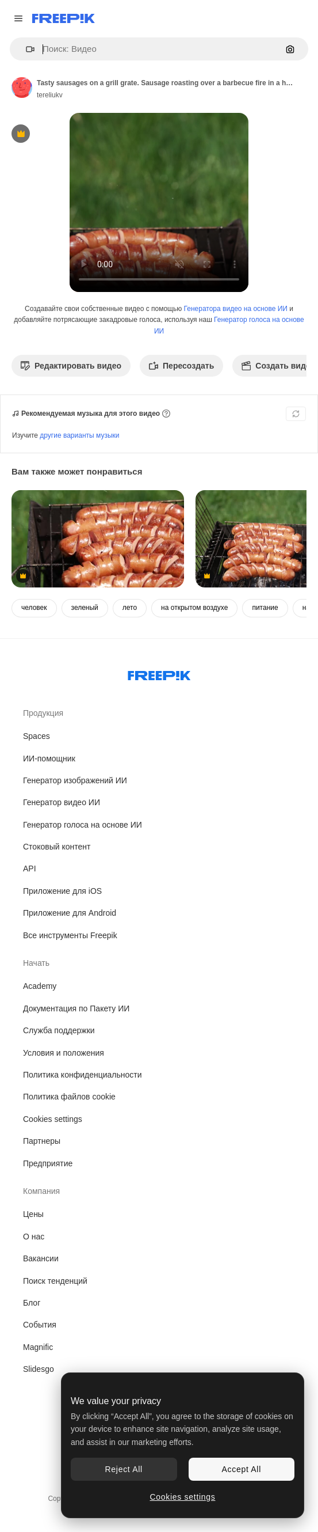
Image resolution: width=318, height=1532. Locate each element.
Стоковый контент (56, 846)
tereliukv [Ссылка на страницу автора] (50, 95)
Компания (41, 1191)
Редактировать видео (71, 365)
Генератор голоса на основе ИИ (82, 824)
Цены (33, 1214)
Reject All (124, 1469)
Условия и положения (63, 1052)
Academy (39, 986)
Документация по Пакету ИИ (76, 1008)
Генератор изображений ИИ (75, 780)
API (29, 868)
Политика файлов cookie (69, 1096)
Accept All (241, 1469)
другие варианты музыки (79, 435)
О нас (33, 1236)
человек (34, 608)
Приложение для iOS (62, 891)
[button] (25, 49)
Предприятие (47, 1163)
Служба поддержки (59, 1030)
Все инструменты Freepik (70, 935)
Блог (31, 1302)
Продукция (43, 713)
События (39, 1324)
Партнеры (41, 1141)
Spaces (36, 736)
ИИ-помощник (49, 758)
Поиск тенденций (55, 1280)
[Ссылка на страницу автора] (22, 87)
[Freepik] (63, 18)
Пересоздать (181, 365)
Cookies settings (52, 1119)
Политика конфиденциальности (82, 1074)
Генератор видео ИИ (61, 802)
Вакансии (41, 1258)
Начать (36, 963)
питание (265, 608)
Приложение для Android (69, 912)
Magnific (38, 1347)
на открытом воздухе (194, 608)
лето (129, 608)
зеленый (84, 608)
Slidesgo (38, 1369)
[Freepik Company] (159, 673)
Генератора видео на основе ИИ (236, 309)
